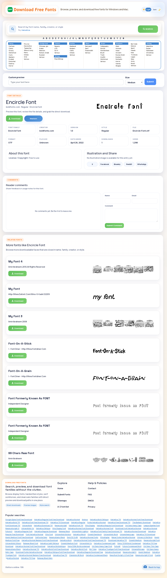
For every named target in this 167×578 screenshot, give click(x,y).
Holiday (149, 43)
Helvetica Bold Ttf (12, 522)
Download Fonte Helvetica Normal (29, 552)
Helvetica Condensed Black (97, 555)
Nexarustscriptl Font (152, 540)
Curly (10, 55)
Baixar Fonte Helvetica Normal (123, 537)
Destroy (11, 64)
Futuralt (117, 546)
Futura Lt (8, 531)
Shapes (118, 66)
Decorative (28, 46)
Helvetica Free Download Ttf (119, 522)
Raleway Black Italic (44, 558)
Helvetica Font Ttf (76, 525)
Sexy (132, 59)
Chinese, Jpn (43, 46)
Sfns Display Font (59, 528)
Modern (72, 49)
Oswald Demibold (95, 534)
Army (133, 61)
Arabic (41, 49)
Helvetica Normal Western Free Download (35, 555)
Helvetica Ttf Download (59, 522)
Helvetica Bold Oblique (99, 519)
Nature (133, 46)
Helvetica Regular (78, 522)
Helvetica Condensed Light (104, 543)
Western (12, 57)
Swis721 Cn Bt (72, 537)
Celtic (72, 51)
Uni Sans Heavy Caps (133, 525)
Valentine (149, 46)
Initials (26, 55)
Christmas (149, 53)
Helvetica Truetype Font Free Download (114, 549)
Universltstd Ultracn (13, 543)
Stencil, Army (28, 50)
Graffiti (102, 57)
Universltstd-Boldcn (63, 534)
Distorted (12, 61)
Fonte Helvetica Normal (96, 522)
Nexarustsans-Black (57, 537)
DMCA (91, 500)
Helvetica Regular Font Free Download (49, 519)
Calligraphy (104, 46)
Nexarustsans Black (13, 549)
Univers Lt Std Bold (144, 537)
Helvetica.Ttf (115, 519)
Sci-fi (56, 51)
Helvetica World (79, 534)
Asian (118, 51)
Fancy (11, 43)
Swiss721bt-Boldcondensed (79, 546)
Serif (86, 49)
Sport (133, 48)
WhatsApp (141, 164)
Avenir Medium (144, 552)
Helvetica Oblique (43, 528)
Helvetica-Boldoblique (56, 546)
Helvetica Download (113, 552)
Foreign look (44, 43)
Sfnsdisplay (105, 537)
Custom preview (16, 77)
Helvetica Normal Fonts (89, 537)
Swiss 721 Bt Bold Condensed (129, 543)
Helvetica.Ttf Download (145, 534)
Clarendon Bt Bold (76, 555)
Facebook (104, 164)
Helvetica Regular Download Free (90, 552)
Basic (87, 43)
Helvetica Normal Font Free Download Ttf (90, 540)
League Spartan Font (152, 525)
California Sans (41, 537)
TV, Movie (134, 55)
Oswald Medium (135, 540)
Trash (102, 55)
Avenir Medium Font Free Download (19, 537)
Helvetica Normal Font (104, 528)
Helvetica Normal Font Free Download (138, 519)
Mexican (42, 51)
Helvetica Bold (66, 540)
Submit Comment (114, 225)
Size (127, 77)
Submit (150, 81)
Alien (117, 46)
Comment (109, 206)
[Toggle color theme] (152, 9)
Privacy (91, 506)
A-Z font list (63, 506)
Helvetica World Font (79, 549)
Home (60, 488)
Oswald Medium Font (69, 543)
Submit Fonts (63, 494)
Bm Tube (92, 549)
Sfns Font (49, 534)
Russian (42, 55)
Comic (11, 49)
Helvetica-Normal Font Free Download (30, 546)
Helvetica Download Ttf (43, 525)
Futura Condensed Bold (131, 546)
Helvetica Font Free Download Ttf (35, 522)
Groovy (11, 51)
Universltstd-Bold (111, 534)
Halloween (149, 51)
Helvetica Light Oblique (49, 543)
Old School (12, 53)
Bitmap (57, 56)
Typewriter (27, 48)
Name (107, 195)
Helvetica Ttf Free (28, 558)
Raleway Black (64, 531)
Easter (148, 49)
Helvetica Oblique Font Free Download (59, 552)
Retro (26, 53)
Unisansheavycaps (127, 534)
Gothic (72, 43)
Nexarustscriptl (61, 525)
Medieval (73, 46)
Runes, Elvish (120, 55)
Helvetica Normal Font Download (81, 528)
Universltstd (27, 525)
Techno (57, 43)
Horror (11, 66)
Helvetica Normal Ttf (31, 549)
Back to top (151, 567)
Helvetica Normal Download (135, 531)
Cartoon (12, 46)
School (102, 49)
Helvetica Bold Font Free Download (55, 549)
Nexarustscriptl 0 (129, 552)
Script (103, 43)
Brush (102, 53)
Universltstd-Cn (27, 528)
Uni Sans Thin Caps (151, 546)
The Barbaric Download (141, 522)
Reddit (129, 164)
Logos (133, 57)
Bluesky (117, 164)
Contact (92, 488)
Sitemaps (62, 500)
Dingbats (119, 43)
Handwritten (104, 51)
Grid (25, 57)
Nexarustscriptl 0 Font (144, 555)
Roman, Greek (44, 53)
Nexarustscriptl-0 (12, 528)
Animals (118, 49)
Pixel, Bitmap (58, 59)
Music (133, 64)
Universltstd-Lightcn (80, 531)
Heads (133, 50)
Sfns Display (90, 525)
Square (57, 46)
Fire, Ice (26, 44)
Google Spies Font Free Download (18, 519)
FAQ (90, 494)
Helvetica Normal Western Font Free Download (40, 540)
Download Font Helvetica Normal (128, 528)
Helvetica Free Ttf (60, 555)
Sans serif (88, 46)
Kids (132, 53)
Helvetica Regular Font (23, 531)
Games (118, 64)
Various (26, 59)
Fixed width (89, 51)
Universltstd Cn (86, 543)
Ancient (118, 53)
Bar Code (134, 44)
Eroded (11, 59)
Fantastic (119, 59)
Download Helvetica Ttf (117, 540)
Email (134, 195)
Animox (85, 519)
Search (148, 29)
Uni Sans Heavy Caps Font (102, 546)
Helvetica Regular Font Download (110, 525)
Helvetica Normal (73, 519)
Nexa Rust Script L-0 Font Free (121, 555)
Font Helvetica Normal (34, 534)
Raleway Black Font (30, 543)
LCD (55, 49)
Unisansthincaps (138, 549)
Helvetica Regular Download (45, 531)
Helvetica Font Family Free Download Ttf (106, 531)
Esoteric (118, 57)
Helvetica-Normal (150, 528)
